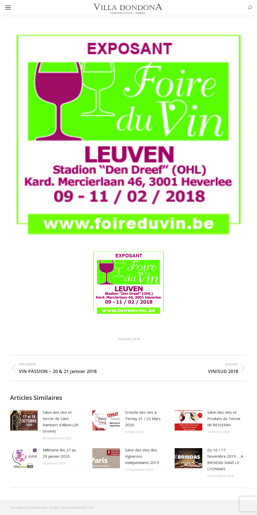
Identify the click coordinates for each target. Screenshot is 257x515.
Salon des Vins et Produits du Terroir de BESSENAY (224, 418)
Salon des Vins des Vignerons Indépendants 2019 (142, 456)
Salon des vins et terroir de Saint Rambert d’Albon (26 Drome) (60, 422)
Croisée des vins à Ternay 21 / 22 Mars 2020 (143, 418)
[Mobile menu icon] (8, 8)
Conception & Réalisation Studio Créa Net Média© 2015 (52, 507)
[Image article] (24, 420)
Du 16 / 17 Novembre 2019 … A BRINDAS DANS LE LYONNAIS (225, 459)
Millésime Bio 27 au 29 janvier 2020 (59, 453)
